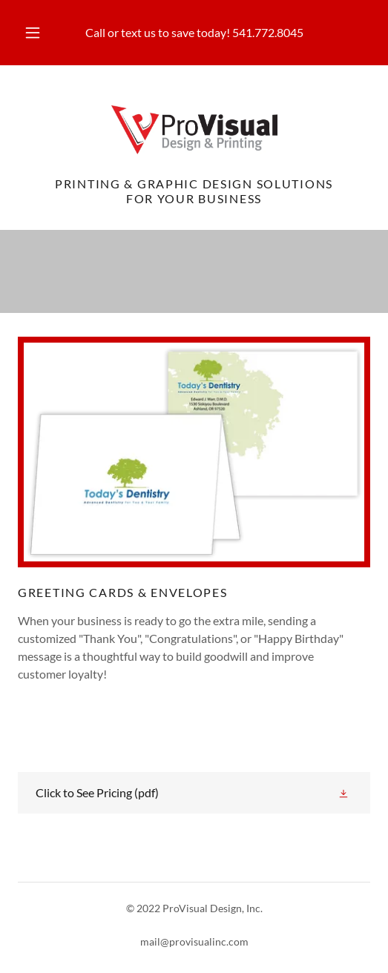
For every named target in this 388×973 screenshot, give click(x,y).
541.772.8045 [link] (267, 32)
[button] (34, 32)
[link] (194, 130)
